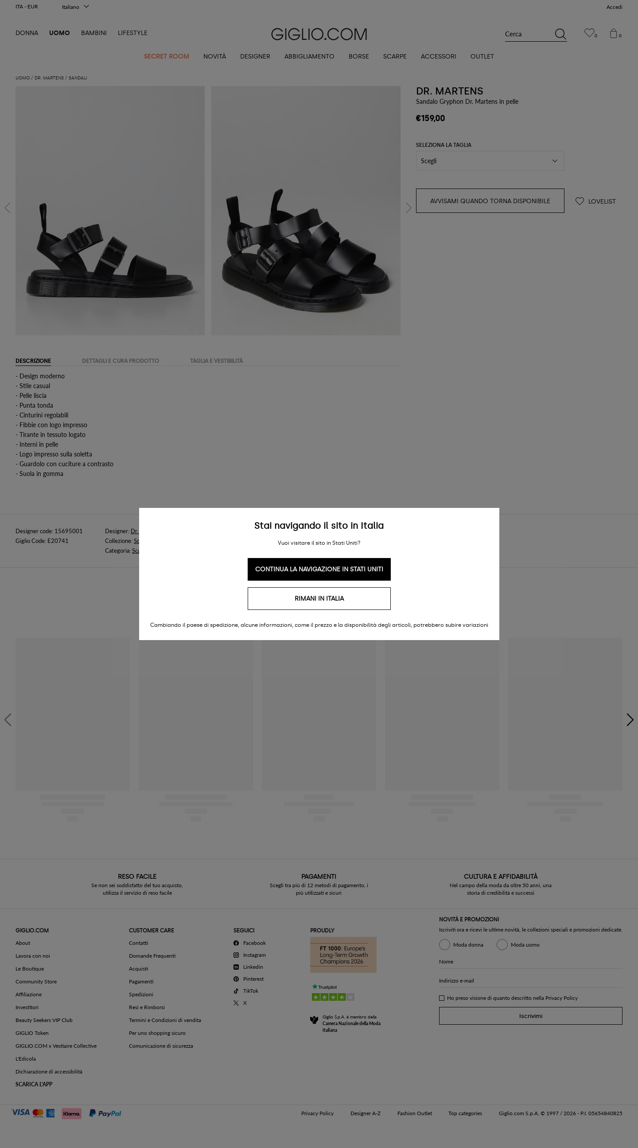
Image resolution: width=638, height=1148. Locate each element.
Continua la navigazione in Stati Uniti (319, 569)
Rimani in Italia (319, 598)
